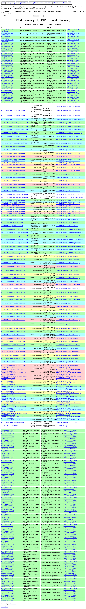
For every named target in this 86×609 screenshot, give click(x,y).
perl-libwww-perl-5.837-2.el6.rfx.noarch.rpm (70, 430)
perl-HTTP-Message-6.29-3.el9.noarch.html (13, 341)
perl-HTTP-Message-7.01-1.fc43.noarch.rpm (68, 167)
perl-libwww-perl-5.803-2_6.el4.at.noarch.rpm (70, 575)
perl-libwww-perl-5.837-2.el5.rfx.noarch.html (7, 437)
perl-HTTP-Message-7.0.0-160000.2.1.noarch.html (14, 197)
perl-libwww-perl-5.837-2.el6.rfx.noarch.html (7, 430)
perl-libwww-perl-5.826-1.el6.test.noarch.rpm (70, 491)
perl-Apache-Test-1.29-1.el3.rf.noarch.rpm (73, 97)
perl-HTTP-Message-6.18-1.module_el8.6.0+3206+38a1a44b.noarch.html (14, 375)
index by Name (57, 2)
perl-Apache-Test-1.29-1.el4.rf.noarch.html (7, 91)
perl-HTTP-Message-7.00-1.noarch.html (12, 216)
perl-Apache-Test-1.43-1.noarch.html (7, 30)
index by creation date (45, 2)
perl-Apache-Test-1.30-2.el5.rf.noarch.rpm (73, 50)
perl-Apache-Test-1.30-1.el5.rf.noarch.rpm (73, 64)
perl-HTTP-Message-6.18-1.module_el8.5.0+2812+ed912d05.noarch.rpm (68, 412)
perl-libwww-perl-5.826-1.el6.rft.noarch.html (7, 494)
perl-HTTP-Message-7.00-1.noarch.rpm (67, 216)
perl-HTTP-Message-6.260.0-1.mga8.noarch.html (14, 242)
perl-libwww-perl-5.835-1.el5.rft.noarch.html (7, 478)
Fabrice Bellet (4, 607)
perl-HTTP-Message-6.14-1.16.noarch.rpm (67, 422)
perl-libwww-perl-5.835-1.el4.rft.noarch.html (7, 484)
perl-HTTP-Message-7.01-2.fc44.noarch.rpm (68, 146)
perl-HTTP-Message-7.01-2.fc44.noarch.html (13, 146)
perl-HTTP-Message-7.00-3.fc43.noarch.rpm (68, 200)
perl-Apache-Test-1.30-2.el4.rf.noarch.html (7, 57)
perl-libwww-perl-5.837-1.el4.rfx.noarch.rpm (70, 464)
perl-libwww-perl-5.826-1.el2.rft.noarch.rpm (70, 545)
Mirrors (65, 2)
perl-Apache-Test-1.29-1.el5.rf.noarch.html (7, 84)
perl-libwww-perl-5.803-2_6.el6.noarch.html (7, 562)
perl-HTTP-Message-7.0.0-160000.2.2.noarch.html (14, 194)
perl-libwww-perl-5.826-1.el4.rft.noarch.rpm (70, 521)
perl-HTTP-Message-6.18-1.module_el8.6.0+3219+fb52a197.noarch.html (13, 371)
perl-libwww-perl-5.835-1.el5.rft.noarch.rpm (70, 478)
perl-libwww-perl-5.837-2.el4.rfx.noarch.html (7, 444)
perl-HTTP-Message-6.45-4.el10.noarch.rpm (68, 309)
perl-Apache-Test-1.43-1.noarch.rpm (73, 30)
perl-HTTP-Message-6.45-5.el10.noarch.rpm (68, 256)
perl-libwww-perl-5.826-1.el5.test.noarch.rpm (70, 504)
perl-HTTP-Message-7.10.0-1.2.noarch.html (13, 110)
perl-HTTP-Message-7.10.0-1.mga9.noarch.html (14, 133)
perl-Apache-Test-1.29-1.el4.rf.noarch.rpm (73, 91)
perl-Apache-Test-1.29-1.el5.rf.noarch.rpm (73, 84)
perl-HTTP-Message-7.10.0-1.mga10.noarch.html (14, 119)
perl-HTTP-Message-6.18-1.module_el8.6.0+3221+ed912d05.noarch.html (14, 368)
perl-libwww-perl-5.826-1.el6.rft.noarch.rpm (70, 494)
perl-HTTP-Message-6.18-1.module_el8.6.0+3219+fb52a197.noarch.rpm (68, 371)
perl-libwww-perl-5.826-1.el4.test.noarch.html (7, 518)
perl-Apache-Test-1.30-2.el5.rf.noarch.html (7, 50)
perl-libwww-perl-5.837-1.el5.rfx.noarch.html (7, 457)
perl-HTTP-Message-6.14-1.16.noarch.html (12, 422)
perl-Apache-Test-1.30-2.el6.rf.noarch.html (7, 44)
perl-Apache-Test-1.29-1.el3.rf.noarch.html (7, 97)
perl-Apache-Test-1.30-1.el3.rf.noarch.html (7, 77)
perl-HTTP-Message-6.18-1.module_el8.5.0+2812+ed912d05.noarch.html (14, 412)
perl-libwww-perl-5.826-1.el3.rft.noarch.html (7, 531)
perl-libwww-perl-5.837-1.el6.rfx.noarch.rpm (70, 451)
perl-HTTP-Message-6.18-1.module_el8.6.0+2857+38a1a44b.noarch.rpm (68, 382)
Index (3, 2)
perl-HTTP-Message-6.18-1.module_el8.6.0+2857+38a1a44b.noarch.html (14, 382)
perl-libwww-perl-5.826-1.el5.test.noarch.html (7, 504)
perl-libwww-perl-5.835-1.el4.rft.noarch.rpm (70, 484)
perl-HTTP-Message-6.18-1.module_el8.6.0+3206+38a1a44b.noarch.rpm (68, 375)
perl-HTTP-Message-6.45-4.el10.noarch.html (13, 309)
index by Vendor (33, 2)
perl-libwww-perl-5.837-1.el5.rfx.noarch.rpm (70, 457)
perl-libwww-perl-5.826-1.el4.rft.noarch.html (7, 521)
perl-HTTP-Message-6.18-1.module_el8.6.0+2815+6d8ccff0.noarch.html (13, 392)
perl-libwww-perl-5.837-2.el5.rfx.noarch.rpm (70, 437)
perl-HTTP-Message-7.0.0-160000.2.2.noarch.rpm (69, 194)
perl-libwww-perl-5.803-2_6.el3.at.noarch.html (7, 589)
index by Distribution (22, 2)
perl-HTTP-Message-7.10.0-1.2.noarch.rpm (68, 106)
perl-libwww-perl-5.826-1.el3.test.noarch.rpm (70, 535)
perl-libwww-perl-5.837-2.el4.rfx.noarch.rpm (70, 444)
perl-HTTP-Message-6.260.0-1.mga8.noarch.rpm (69, 242)
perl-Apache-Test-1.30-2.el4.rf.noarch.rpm (73, 57)
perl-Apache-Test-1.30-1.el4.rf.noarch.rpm (73, 70)
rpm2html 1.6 (12, 604)
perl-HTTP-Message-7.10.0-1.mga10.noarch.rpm (69, 119)
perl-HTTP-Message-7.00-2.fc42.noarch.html (13, 207)
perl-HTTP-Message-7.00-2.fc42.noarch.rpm (68, 207)
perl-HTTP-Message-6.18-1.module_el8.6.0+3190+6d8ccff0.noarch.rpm (68, 378)
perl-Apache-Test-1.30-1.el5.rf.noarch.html (7, 64)
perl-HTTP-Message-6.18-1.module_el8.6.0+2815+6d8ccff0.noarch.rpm (68, 392)
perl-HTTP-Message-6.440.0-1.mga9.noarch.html (14, 229)
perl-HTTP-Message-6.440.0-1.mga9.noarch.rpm (69, 229)
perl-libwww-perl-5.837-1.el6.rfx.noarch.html (7, 451)
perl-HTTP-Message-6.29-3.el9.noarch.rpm (68, 341)
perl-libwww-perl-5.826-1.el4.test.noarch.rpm (70, 518)
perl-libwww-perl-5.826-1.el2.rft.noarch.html (7, 545)
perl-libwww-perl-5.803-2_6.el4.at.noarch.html (7, 575)
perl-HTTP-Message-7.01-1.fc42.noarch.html (13, 180)
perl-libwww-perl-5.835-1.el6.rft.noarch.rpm (70, 471)
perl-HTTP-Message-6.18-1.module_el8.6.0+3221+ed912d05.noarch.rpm (68, 368)
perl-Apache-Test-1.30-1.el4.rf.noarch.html (7, 70)
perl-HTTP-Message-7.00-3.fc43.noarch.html (13, 200)
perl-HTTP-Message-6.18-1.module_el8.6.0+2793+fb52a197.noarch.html (13, 402)
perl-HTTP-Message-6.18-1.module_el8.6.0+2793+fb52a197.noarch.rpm (68, 402)
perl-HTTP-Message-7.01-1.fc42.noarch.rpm (68, 180)
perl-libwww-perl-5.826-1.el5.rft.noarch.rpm (70, 508)
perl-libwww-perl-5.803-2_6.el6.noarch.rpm (70, 562)
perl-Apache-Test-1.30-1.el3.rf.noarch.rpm (73, 77)
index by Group (10, 2)
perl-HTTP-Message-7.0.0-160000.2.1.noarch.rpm (69, 197)
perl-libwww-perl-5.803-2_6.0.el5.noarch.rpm (70, 548)
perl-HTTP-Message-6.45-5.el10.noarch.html (13, 256)
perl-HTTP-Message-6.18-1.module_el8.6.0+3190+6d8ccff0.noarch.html (13, 378)
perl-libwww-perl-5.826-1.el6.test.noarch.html (7, 491)
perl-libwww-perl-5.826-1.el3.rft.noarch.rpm (70, 531)
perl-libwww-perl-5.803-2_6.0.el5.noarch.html (7, 548)
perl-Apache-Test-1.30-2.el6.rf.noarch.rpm (73, 44)
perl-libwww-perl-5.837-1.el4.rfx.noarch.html (7, 464)
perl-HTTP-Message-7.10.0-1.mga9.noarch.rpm (69, 133)
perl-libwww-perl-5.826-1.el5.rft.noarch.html (7, 508)
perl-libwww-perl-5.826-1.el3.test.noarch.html (7, 535)
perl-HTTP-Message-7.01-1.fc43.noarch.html (13, 167)
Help (69, 2)
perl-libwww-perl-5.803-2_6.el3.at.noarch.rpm (70, 589)
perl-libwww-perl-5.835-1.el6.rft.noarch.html (7, 471)
